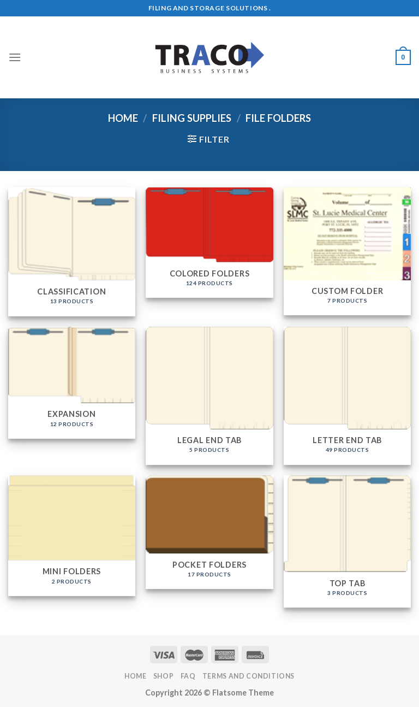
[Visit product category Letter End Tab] (347, 396)
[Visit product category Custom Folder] (347, 251)
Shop (163, 676)
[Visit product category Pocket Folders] (209, 532)
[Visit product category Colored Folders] (209, 242)
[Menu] (14, 57)
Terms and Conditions (248, 676)
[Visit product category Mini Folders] (71, 535)
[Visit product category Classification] (71, 251)
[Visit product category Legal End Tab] (209, 396)
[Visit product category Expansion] (71, 383)
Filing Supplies (191, 118)
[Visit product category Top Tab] (347, 541)
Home (123, 118)
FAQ (188, 676)
